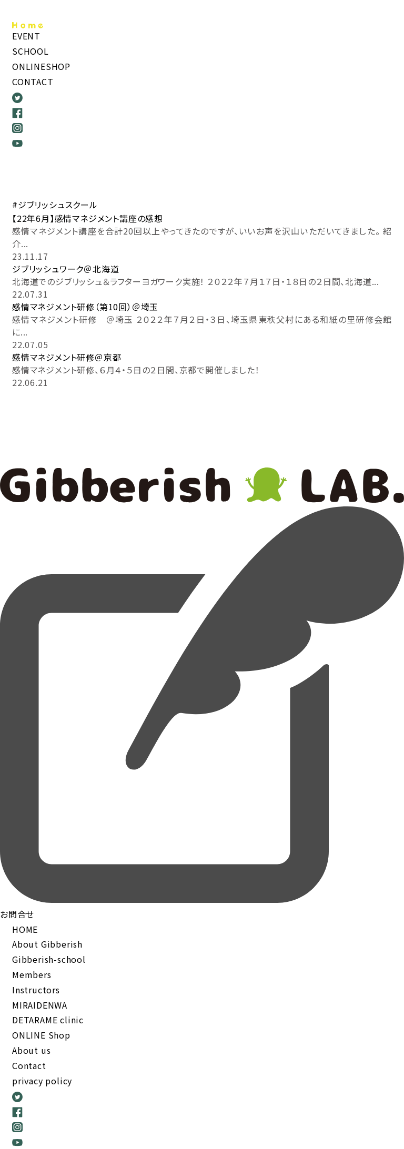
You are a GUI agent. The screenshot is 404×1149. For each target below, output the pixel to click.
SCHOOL (30, 51)
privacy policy (42, 1080)
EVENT (26, 35)
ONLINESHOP (41, 66)
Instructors (36, 989)
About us (31, 1050)
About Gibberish (47, 944)
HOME (25, 929)
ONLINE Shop (41, 1035)
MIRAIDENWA (39, 1005)
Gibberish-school (49, 959)
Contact (29, 1065)
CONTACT (33, 81)
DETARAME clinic (48, 1019)
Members (32, 974)
